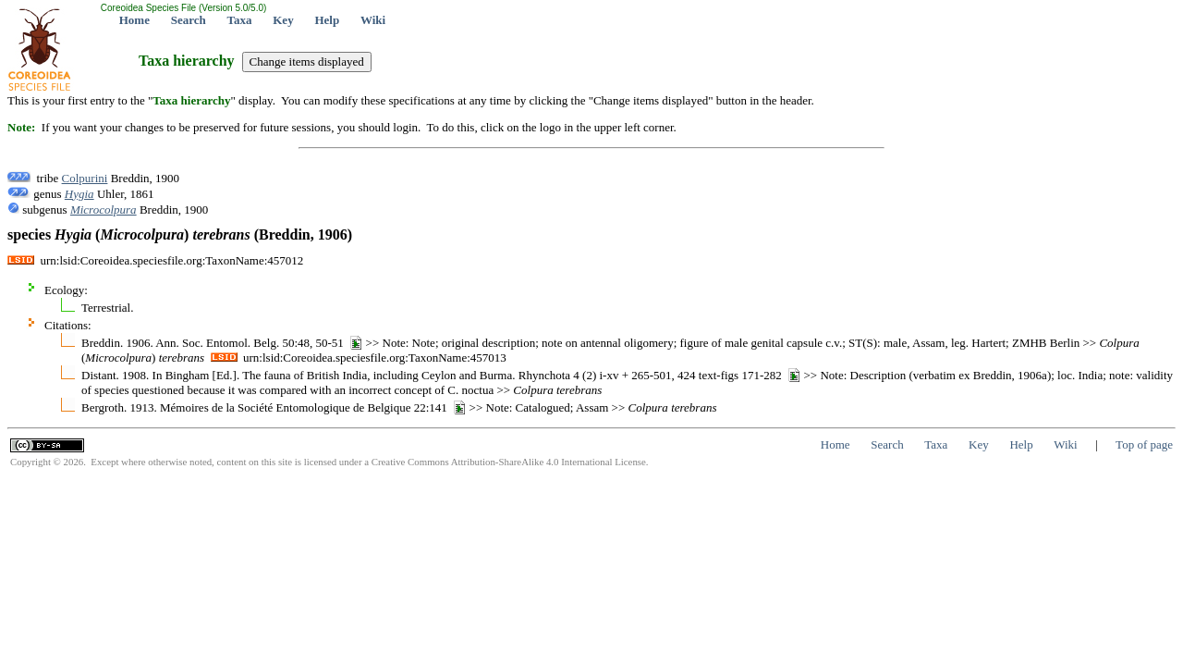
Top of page (1144, 444)
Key (283, 20)
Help (326, 20)
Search (188, 20)
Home (134, 20)
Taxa (239, 20)
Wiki (372, 20)
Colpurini (85, 178)
